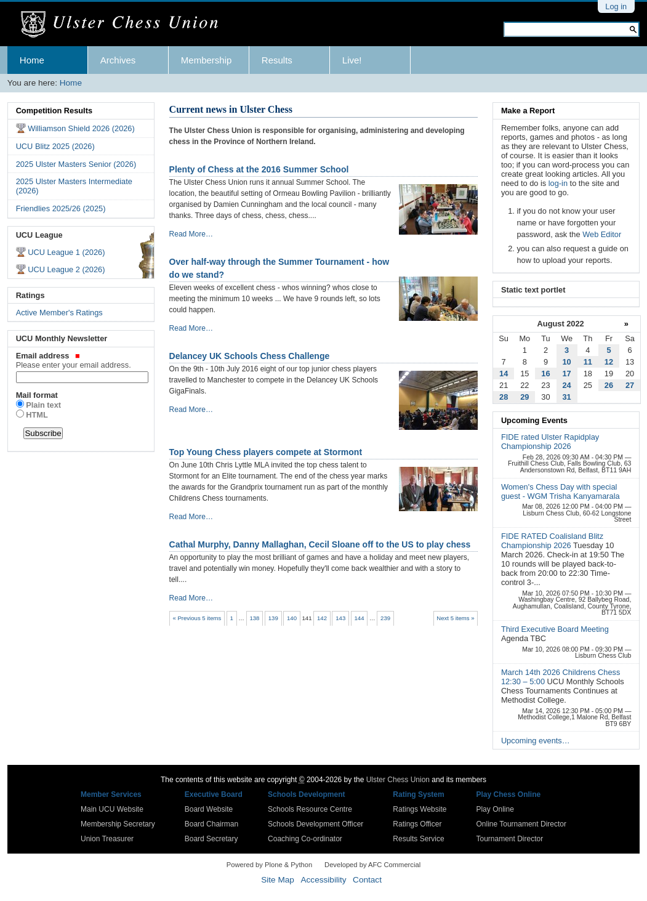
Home (32, 60)
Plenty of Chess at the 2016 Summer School (259, 169)
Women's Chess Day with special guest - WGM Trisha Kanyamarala (560, 491)
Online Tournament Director (521, 824)
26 (609, 385)
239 (385, 618)
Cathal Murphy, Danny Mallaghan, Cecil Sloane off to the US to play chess (320, 544)
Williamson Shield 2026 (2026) (81, 128)
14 (503, 373)
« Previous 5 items (196, 618)
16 (545, 373)
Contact (367, 879)
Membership (206, 60)
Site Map (277, 879)
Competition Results (54, 110)
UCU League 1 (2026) (66, 252)
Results (277, 60)
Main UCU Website (112, 809)
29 (524, 397)
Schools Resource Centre (310, 809)
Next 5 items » (455, 618)
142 (322, 618)
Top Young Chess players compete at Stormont (266, 452)
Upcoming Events (534, 420)
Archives (118, 60)
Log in (616, 6)
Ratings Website (419, 809)
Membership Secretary (118, 824)
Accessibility (323, 879)
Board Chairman (211, 824)
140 (292, 618)
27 (629, 385)
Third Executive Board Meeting (555, 629)
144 (359, 618)
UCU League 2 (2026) (66, 269)
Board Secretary (211, 838)
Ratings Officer (417, 824)
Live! (352, 60)
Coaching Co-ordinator (305, 838)
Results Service (418, 838)
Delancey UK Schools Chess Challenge (249, 356)
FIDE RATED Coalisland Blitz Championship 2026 (552, 540)
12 (609, 361)
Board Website (209, 809)
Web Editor (601, 234)
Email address (81, 360)
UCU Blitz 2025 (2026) (55, 146)
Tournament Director (509, 838)
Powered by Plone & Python (269, 864)
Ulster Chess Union (398, 779)
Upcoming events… (535, 740)
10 (567, 361)
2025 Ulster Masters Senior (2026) (76, 164)
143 (340, 618)
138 (254, 618)
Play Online (494, 809)
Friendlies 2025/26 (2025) (61, 208)
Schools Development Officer (315, 824)
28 (503, 397)
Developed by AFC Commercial (372, 864)
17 (567, 373)
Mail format (37, 395)
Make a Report (528, 110)
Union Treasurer (107, 838)
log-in (558, 183)
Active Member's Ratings (59, 312)
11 (588, 361)
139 (273, 618)
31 (567, 397)
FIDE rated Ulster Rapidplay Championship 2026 (550, 441)
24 (567, 385)
